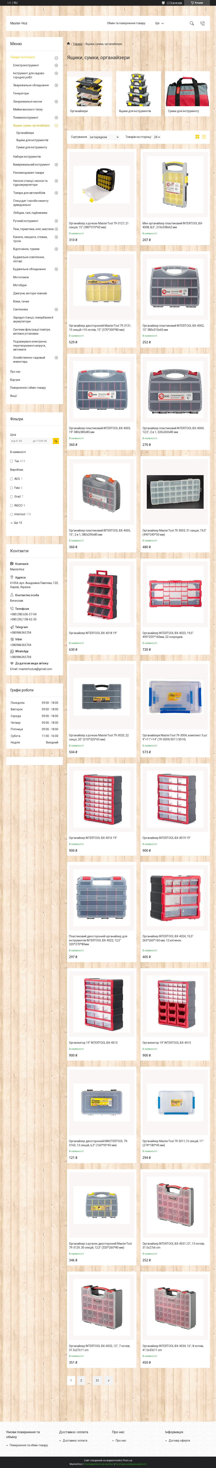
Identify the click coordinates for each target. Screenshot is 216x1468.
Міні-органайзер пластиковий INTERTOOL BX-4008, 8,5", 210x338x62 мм (173, 225)
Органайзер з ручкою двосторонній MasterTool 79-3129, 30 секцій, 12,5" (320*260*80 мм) (100, 1245)
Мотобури (20, 285)
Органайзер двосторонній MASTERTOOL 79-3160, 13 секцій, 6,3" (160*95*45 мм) (98, 1143)
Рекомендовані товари (28, 172)
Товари (77, 44)
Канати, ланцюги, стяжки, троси (30, 239)
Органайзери (79, 111)
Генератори (21, 93)
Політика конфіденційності (131, 1464)
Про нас (15, 371)
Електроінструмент (26, 65)
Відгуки (15, 379)
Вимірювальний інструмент (31, 164)
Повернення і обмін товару (28, 387)
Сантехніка (20, 309)
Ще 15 (18, 522)
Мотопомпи (21, 277)
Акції (13, 395)
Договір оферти (179, 1440)
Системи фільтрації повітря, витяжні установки (32, 331)
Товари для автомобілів (29, 192)
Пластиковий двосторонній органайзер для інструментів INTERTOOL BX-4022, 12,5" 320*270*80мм (98, 940)
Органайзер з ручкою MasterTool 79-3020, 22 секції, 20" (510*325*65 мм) (99, 737)
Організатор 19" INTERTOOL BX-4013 (93, 1042)
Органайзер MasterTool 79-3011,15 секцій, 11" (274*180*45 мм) (173, 1143)
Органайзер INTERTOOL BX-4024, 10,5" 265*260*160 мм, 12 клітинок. (168, 938)
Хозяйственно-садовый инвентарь (29, 359)
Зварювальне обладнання (31, 85)
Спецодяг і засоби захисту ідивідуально (31, 202)
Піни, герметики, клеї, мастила (33, 229)
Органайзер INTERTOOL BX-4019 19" (167, 837)
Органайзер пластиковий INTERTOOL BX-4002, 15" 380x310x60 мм (173, 327)
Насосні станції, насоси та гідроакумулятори (30, 183)
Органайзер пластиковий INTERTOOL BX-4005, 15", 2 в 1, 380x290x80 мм (100, 532)
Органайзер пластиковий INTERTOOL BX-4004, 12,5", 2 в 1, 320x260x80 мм (173, 430)
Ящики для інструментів (135, 111)
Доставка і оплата (75, 1440)
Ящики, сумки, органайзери (31, 125)
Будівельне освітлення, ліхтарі (28, 259)
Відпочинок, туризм (26, 249)
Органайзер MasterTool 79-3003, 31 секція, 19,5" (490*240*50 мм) (174, 532)
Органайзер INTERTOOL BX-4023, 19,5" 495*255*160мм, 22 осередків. (168, 635)
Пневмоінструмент (25, 117)
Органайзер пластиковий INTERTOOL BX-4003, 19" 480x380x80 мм (100, 430)
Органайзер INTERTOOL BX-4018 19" (93, 633)
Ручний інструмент (25, 221)
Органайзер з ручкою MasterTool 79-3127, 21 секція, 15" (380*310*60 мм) (99, 225)
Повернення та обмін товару (29, 1445)
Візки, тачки (21, 301)
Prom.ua (127, 1460)
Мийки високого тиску (28, 109)
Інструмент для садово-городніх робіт (29, 75)
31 (97, 1380)
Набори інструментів (27, 156)
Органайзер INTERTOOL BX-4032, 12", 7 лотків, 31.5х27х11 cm (99, 1348)
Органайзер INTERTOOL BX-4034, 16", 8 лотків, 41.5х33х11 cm (173, 1348)
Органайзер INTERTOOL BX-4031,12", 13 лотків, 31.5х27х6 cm (174, 1245)
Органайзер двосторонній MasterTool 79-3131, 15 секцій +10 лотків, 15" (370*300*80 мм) (100, 327)
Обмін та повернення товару (126, 23)
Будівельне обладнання (29, 269)
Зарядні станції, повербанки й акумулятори (33, 319)
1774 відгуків (174, 2)
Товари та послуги (22, 57)
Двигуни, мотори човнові (30, 293)
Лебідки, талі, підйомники (30, 212)
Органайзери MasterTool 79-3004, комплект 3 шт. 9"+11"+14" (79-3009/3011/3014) (175, 737)
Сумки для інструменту (183, 111)
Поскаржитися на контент (99, 1464)
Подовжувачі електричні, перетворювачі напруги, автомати (30, 345)
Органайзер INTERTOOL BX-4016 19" (93, 837)
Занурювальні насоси (27, 101)
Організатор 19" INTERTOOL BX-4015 (167, 1042)
